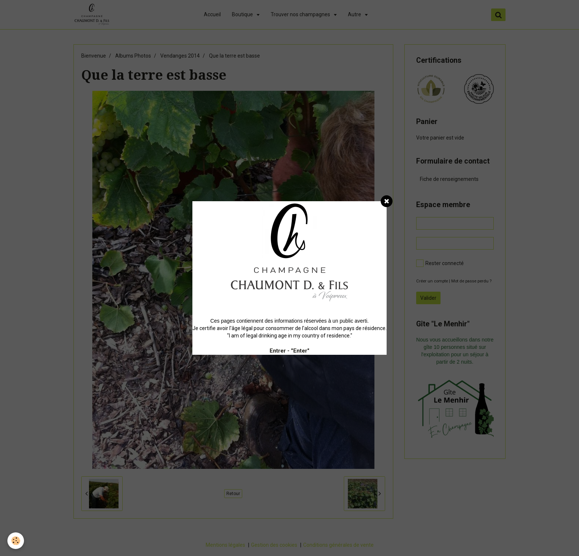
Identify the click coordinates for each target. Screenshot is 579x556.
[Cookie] (15, 540)
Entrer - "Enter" (289, 350)
